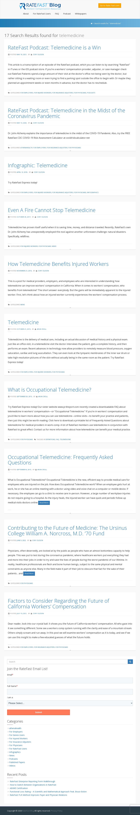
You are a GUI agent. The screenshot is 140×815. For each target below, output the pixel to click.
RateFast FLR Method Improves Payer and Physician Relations (38, 795)
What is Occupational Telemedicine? (49, 389)
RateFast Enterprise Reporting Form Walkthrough (32, 781)
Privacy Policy (56, 810)
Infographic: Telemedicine (37, 165)
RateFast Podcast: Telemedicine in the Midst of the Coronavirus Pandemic (66, 113)
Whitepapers (80, 13)
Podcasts (91, 93)
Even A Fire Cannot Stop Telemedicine (52, 210)
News (54, 246)
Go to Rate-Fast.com (109, 5)
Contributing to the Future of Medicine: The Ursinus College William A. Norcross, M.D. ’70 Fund (67, 530)
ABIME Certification (19, 788)
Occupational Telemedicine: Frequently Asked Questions (60, 460)
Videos (12, 765)
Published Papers (17, 762)
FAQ (57, 13)
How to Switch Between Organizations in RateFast (33, 784)
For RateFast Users (42, 13)
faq (57, 439)
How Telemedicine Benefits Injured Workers (58, 263)
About (26, 13)
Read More (44, 502)
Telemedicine (23, 322)
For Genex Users (17, 735)
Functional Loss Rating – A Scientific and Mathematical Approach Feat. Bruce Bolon (48, 791)
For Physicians (80, 93)
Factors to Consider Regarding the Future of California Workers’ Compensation (58, 603)
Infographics (92, 192)
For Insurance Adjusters (62, 93)
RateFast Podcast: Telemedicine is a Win (54, 47)
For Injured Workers (42, 93)
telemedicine (65, 439)
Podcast (67, 13)
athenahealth (26, 148)
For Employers (26, 93)
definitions (50, 439)
